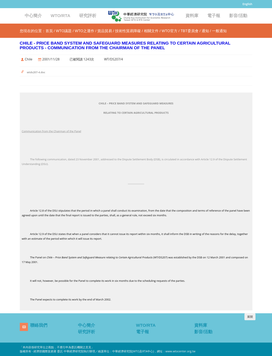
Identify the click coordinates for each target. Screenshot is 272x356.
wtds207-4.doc (36, 72)
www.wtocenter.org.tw (180, 351)
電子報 (213, 15)
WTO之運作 (84, 31)
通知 (205, 31)
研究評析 (87, 15)
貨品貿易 (104, 31)
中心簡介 (33, 15)
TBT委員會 (190, 31)
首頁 (49, 31)
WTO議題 (64, 31)
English (247, 4)
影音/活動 (238, 15)
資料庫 (191, 15)
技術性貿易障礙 (128, 31)
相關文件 (151, 31)
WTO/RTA (60, 15)
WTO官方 (170, 31)
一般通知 (219, 31)
